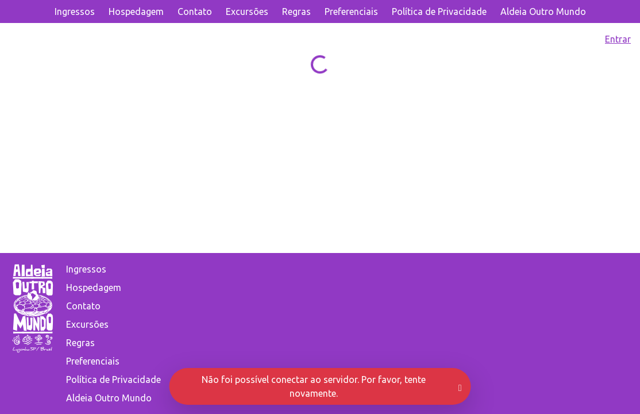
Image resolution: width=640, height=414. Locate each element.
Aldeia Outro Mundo (543, 11)
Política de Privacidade (439, 11)
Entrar (618, 39)
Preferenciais (351, 11)
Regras (296, 11)
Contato (195, 11)
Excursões (247, 11)
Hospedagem (136, 11)
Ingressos (75, 11)
